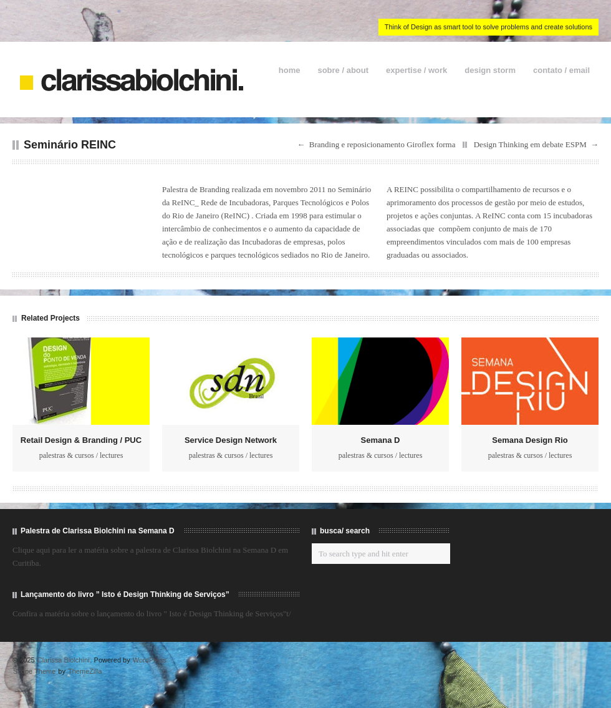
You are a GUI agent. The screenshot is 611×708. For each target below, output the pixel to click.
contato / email (561, 70)
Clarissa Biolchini (63, 660)
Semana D (380, 440)
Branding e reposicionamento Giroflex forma (382, 144)
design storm (490, 70)
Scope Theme (34, 671)
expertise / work (416, 70)
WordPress (149, 660)
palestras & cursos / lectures (81, 455)
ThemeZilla (85, 671)
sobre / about (342, 70)
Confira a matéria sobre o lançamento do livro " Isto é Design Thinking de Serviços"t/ (151, 613)
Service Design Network (231, 440)
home (290, 70)
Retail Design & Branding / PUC (81, 440)
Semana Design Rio (529, 440)
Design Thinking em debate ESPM (530, 144)
